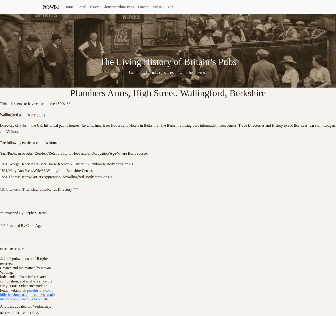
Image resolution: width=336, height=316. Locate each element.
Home (69, 7)
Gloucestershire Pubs (118, 7)
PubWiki (50, 7)
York (171, 7)
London (144, 7)
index (41, 115)
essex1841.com (31, 299)
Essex (94, 7)
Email (81, 7)
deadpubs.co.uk (42, 295)
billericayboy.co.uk (14, 295)
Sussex (158, 7)
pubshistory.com (39, 290)
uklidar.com (9, 299)
